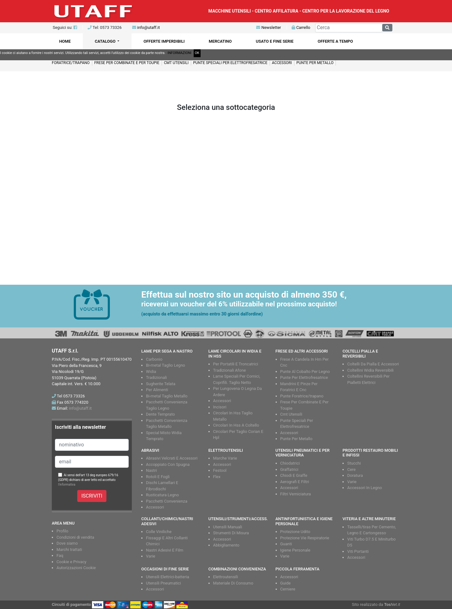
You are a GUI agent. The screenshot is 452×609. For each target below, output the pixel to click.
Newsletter (268, 27)
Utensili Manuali (227, 527)
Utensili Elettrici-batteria (167, 576)
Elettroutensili (225, 576)
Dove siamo (67, 543)
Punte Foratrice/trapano (302, 396)
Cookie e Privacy (71, 561)
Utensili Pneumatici (163, 583)
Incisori (219, 407)
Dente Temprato (160, 414)
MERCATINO (220, 41)
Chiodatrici (290, 463)
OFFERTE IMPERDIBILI (164, 41)
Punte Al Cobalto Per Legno (305, 371)
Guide (285, 583)
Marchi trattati (69, 549)
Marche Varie (225, 458)
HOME (65, 41)
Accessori (222, 400)
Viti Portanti (358, 551)
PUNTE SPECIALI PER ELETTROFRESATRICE (230, 63)
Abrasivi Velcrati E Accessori (171, 458)
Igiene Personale (295, 550)
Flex (217, 476)
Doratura (355, 475)
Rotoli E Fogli (158, 476)
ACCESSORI (282, 63)
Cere (351, 469)
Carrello (301, 27)
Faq (59, 555)
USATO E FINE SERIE (274, 41)
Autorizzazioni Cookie (76, 567)
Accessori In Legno (364, 487)
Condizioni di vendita (75, 537)
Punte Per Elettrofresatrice (304, 377)
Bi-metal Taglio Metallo (166, 396)
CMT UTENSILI (176, 63)
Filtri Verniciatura (295, 494)
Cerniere (287, 589)
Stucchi (354, 463)
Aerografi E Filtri (294, 481)
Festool (220, 470)
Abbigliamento (226, 545)
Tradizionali (156, 377)
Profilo (62, 531)
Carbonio (154, 359)
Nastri (151, 470)
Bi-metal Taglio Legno (165, 365)
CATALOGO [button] (105, 41)
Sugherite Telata (160, 383)
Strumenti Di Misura (231, 533)
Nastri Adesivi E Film (164, 550)
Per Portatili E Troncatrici (235, 364)
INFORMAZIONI (179, 53)
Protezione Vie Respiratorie (304, 538)
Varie (352, 481)
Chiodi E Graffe (293, 475)
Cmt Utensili (291, 414)
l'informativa (66, 484)
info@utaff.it (148, 27)
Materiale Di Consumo (233, 583)
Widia (151, 371)
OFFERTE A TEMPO (335, 41)
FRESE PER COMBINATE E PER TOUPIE (126, 63)
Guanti (286, 544)
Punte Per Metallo (296, 438)
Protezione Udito (295, 531)
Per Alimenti (157, 389)
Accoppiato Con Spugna (168, 464)
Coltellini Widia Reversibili (370, 370)
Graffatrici (289, 469)
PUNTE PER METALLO (314, 63)
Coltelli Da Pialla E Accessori (373, 364)
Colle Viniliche (158, 531)
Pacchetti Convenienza (166, 501)
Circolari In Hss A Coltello (236, 425)
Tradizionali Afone (229, 370)
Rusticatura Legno (162, 495)
